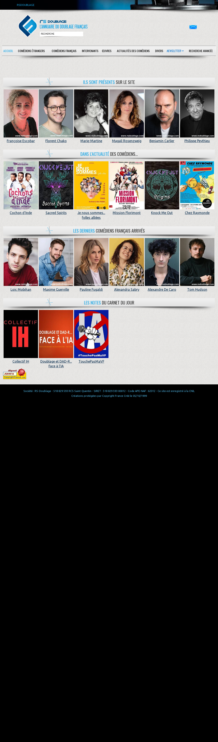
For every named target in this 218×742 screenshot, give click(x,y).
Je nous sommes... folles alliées (91, 213)
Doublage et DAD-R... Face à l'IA (56, 361)
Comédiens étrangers (31, 50)
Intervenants (90, 50)
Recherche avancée (201, 50)
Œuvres (106, 50)
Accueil (8, 50)
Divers (159, 50)
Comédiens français (64, 50)
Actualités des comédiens (133, 50)
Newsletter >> (175, 50)
